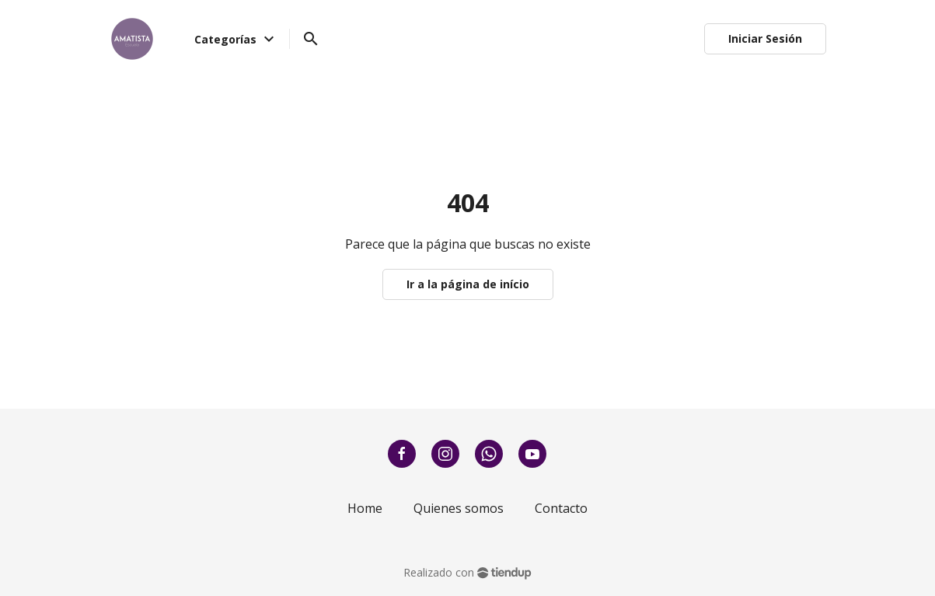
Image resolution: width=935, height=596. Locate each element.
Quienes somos (458, 508)
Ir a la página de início (467, 284)
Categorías (236, 39)
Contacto (561, 508)
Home (364, 508)
